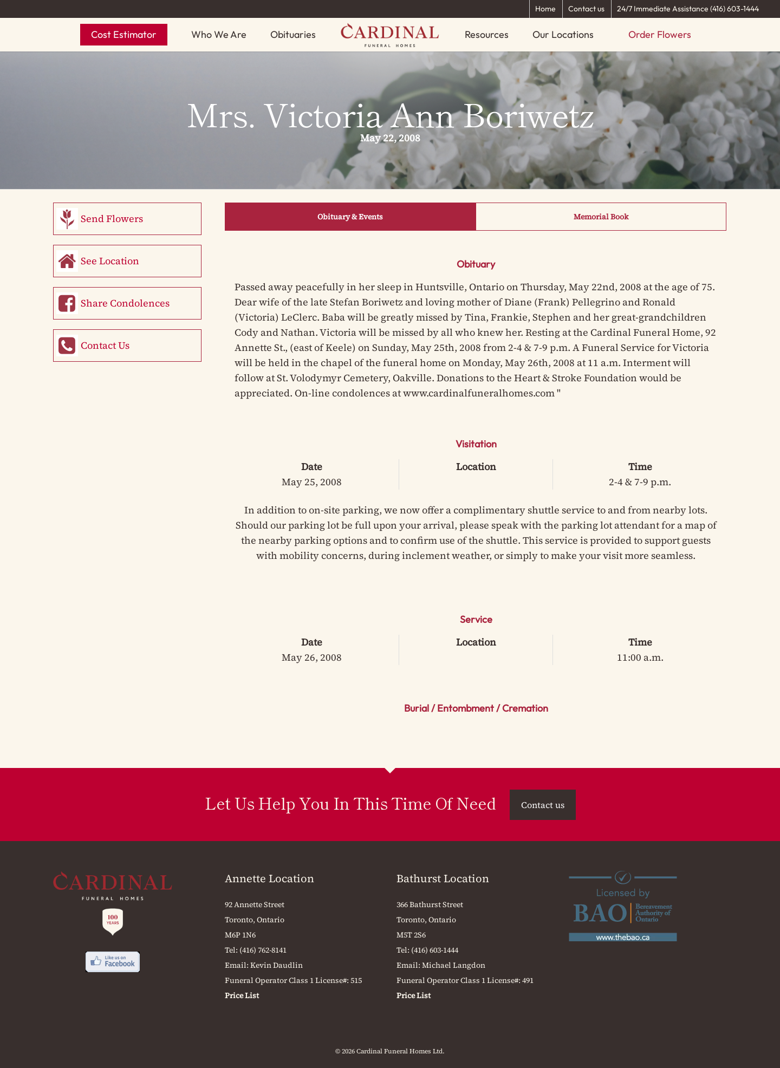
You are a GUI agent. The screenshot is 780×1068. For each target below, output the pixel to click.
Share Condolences (125, 303)
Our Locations (563, 34)
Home (545, 9)
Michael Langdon (453, 965)
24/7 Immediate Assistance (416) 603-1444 (688, 9)
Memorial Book (601, 216)
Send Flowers (112, 218)
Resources (487, 34)
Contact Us (105, 345)
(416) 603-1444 (434, 950)
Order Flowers (659, 34)
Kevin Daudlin (276, 965)
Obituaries (293, 34)
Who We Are (218, 34)
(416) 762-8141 (263, 950)
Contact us (586, 9)
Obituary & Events (350, 216)
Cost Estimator (124, 34)
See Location (110, 261)
